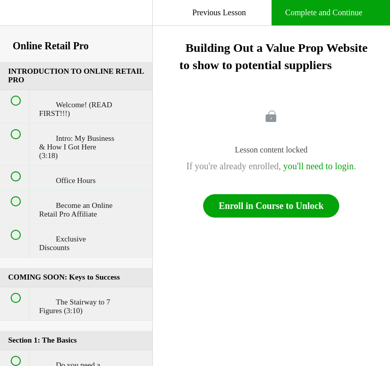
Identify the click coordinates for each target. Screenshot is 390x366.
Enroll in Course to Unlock (271, 206)
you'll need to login (318, 166)
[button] (18, 18)
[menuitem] (76, 23)
